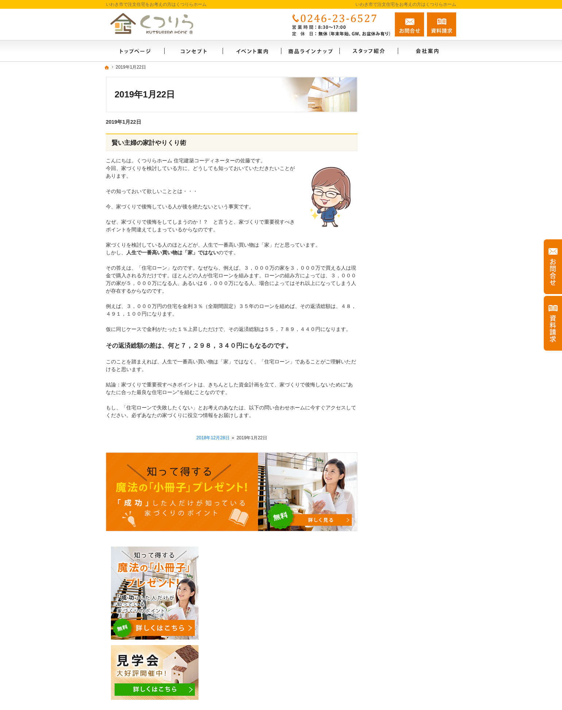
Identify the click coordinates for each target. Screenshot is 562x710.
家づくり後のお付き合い (408, 424)
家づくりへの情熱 (400, 455)
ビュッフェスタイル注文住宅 (413, 298)
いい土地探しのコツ (403, 330)
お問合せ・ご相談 (400, 502)
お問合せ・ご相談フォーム (412, 666)
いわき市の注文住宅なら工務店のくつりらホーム (368, 695)
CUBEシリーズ (397, 314)
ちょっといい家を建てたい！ (413, 361)
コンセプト (393, 377)
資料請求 (441, 24)
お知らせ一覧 (395, 518)
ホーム (388, 251)
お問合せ (409, 24)
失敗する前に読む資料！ (408, 487)
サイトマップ (395, 549)
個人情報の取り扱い (403, 534)
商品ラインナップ (400, 283)
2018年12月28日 (213, 437)
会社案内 (390, 440)
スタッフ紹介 (395, 471)
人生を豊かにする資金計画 (411, 345)
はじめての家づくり (403, 392)
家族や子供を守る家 (403, 408)
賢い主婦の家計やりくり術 (149, 142)
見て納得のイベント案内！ (411, 267)
